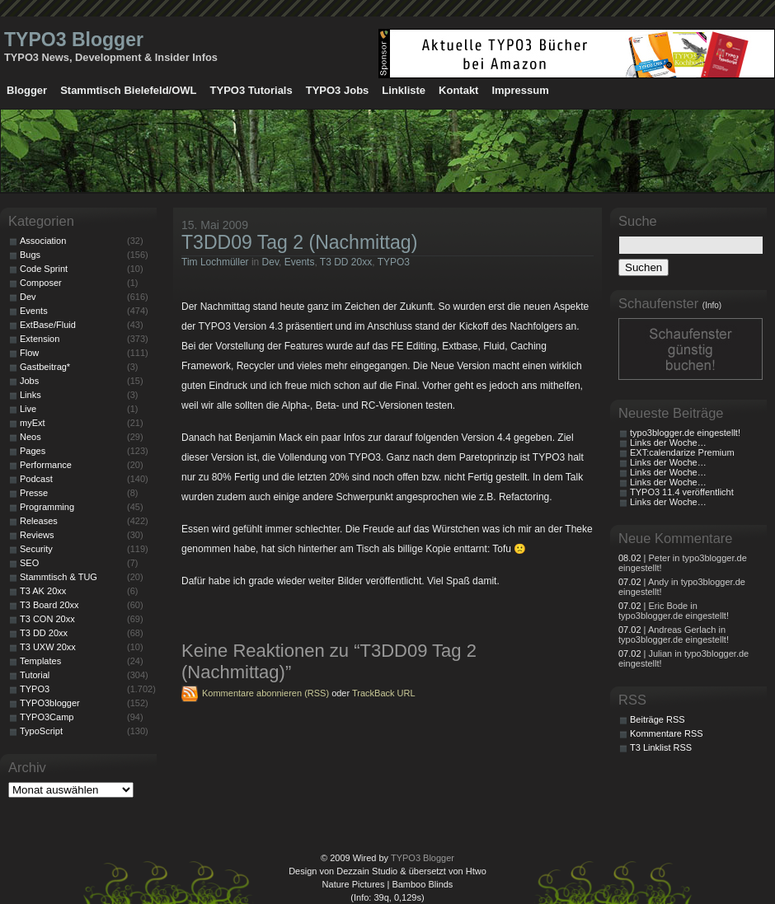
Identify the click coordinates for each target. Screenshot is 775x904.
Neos (30, 437)
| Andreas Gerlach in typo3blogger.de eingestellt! (673, 634)
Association (43, 241)
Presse (34, 493)
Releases (39, 521)
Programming (47, 507)
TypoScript (41, 731)
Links (30, 395)
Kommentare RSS (666, 733)
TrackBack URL (384, 693)
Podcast (36, 479)
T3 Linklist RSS (661, 747)
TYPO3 (394, 262)
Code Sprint (44, 269)
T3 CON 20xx (47, 619)
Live (28, 409)
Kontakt (458, 90)
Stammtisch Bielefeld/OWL (128, 90)
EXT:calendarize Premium (682, 452)
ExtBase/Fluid (48, 325)
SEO (29, 563)
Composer (41, 283)
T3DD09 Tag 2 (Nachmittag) (299, 242)
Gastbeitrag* (45, 367)
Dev (270, 262)
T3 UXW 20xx (48, 647)
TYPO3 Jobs (337, 90)
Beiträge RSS (657, 719)
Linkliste (403, 90)
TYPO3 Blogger (73, 39)
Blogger (27, 90)
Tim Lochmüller (215, 262)
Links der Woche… (668, 442)
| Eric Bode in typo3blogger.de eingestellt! (673, 611)
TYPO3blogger (50, 703)
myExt (32, 423)
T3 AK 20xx (43, 591)
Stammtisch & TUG (58, 577)
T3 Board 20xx (49, 605)
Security (36, 549)
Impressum (519, 90)
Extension (39, 339)
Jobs (29, 381)
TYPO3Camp (46, 717)
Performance (46, 465)
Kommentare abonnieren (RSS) (265, 693)
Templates (40, 661)
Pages (32, 451)
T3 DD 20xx (346, 262)
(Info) (711, 305)
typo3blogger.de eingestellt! (685, 433)
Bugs (30, 255)
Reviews (37, 535)
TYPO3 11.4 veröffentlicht (682, 492)
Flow (29, 353)
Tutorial (34, 675)
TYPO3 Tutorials (251, 90)
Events (299, 262)
